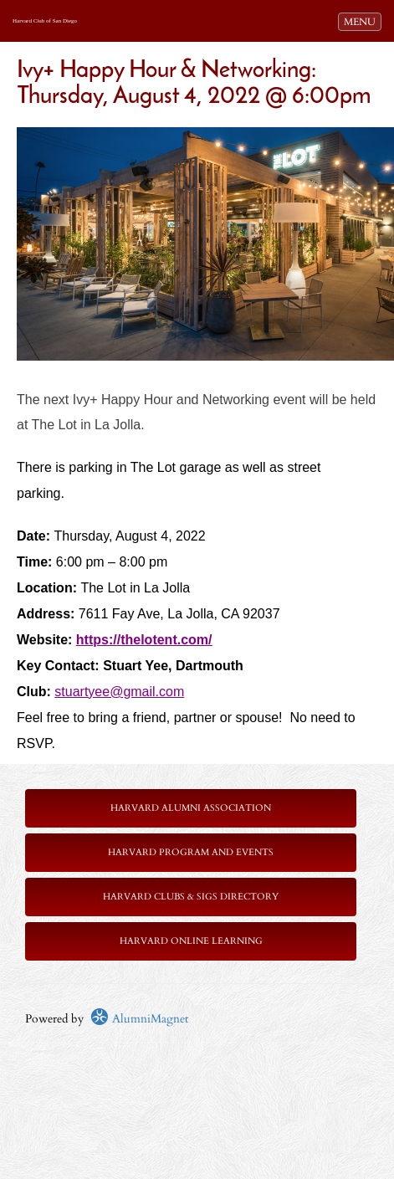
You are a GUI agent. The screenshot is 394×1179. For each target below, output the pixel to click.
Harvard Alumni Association (190, 808)
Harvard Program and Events (191, 852)
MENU (362, 20)
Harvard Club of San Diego (45, 21)
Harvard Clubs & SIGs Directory (191, 896)
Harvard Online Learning (191, 941)
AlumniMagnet (139, 1019)
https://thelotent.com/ (144, 640)
